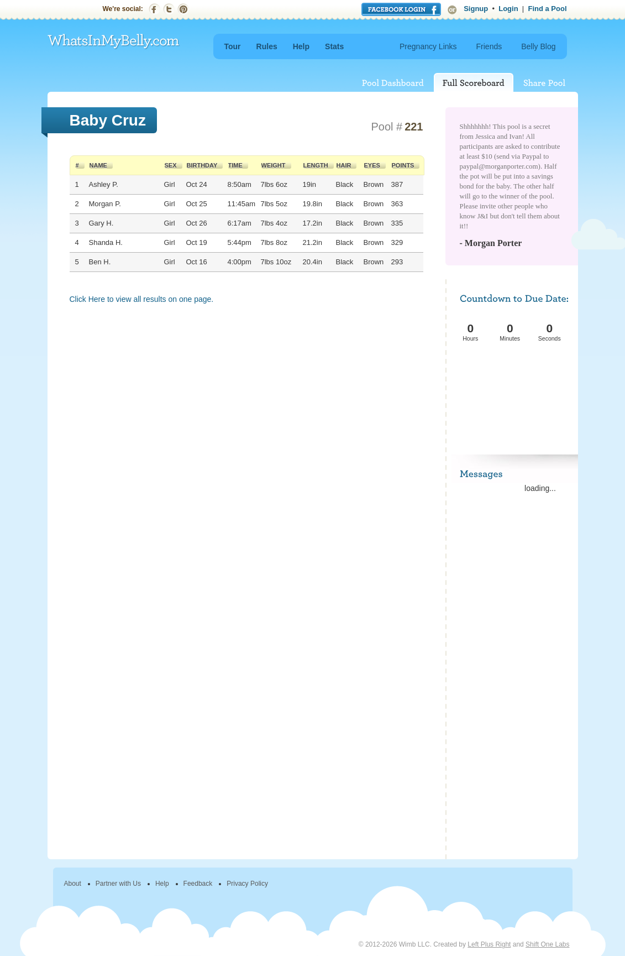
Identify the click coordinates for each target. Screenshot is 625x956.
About (72, 883)
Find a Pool (547, 8)
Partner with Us (118, 883)
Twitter (169, 9)
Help (301, 46)
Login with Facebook (401, 9)
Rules (266, 46)
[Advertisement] (513, 384)
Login (508, 8)
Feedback (198, 883)
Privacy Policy (247, 883)
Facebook (154, 9)
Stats (334, 46)
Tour (232, 46)
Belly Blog (538, 46)
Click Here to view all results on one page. (142, 299)
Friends (489, 46)
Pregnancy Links (428, 46)
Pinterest (183, 9)
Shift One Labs (547, 944)
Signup (476, 8)
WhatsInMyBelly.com (114, 42)
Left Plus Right (489, 944)
